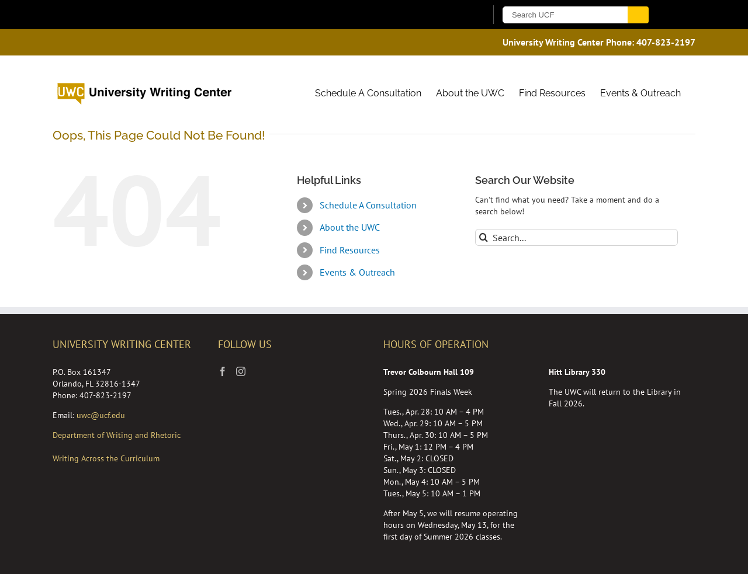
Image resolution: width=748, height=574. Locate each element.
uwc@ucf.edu (101, 415)
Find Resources (350, 250)
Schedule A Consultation (368, 205)
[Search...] (576, 237)
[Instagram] (240, 371)
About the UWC (350, 227)
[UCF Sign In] (448, 15)
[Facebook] (222, 371)
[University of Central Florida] (185, 14)
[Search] (483, 237)
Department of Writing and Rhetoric (117, 435)
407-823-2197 (665, 42)
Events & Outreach (357, 272)
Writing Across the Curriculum (106, 458)
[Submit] (638, 14)
